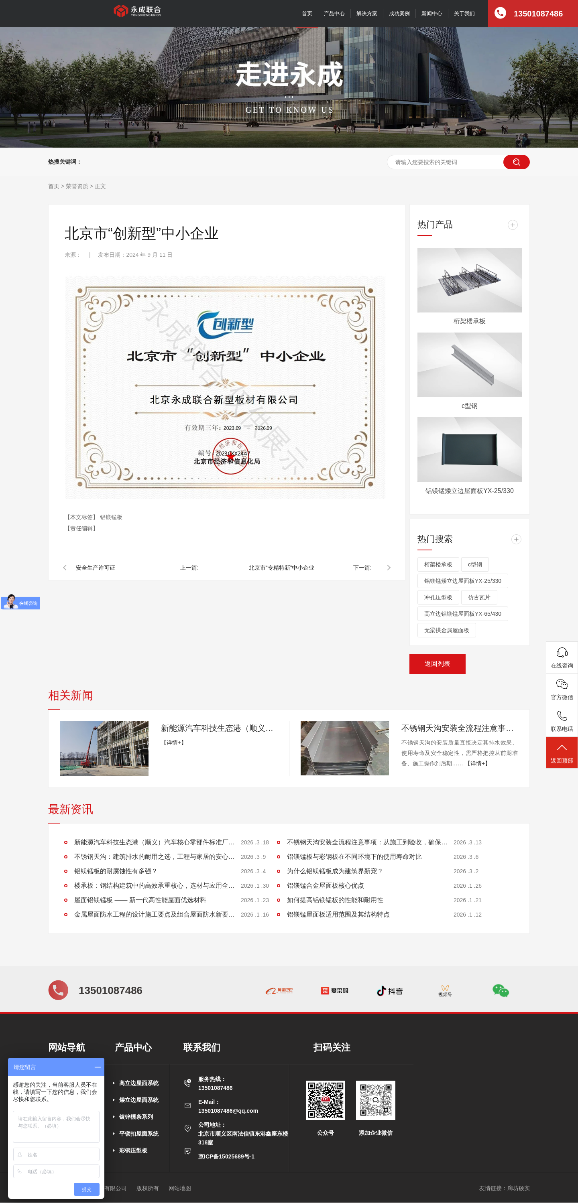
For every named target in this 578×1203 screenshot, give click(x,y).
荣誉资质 (77, 186)
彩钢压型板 (133, 1150)
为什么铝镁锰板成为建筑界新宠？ (335, 871)
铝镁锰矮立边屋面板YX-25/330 (469, 490)
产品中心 (334, 13)
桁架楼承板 (470, 321)
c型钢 (470, 405)
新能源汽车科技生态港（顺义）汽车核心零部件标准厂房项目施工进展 (219, 728)
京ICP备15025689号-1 (226, 1156)
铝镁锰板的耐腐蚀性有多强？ (116, 871)
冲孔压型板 (438, 597)
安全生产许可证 (95, 567)
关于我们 (464, 13)
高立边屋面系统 (139, 1083)
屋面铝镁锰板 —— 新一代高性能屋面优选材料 (140, 900)
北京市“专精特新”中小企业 (281, 567)
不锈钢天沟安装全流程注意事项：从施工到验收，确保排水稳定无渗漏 (459, 728)
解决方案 (366, 13)
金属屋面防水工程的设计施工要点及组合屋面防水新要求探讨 (154, 914)
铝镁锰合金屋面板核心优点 (325, 885)
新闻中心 (431, 13)
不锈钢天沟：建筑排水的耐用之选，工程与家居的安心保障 (154, 856)
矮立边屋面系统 (139, 1100)
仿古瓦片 (479, 597)
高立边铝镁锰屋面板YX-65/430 (462, 614)
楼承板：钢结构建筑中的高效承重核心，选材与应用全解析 (154, 885)
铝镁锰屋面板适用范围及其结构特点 (338, 914)
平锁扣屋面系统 (139, 1133)
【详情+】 (174, 742)
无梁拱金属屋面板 (446, 630)
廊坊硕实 (518, 1188)
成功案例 (399, 13)
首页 (307, 13)
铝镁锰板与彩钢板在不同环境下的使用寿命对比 (354, 856)
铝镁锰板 (111, 517)
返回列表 (437, 663)
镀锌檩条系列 (136, 1117)
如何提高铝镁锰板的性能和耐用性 (335, 900)
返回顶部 (562, 753)
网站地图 (180, 1188)
